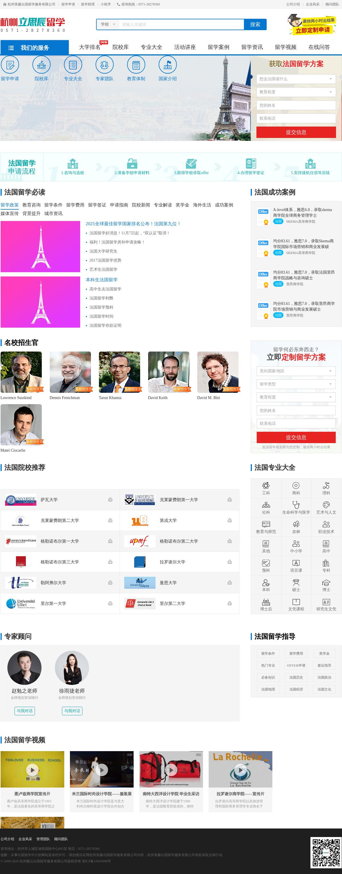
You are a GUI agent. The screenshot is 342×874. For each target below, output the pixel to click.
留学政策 (10, 205)
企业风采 (313, 4)
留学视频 (286, 47)
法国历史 (296, 677)
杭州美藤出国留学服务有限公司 (29, 4)
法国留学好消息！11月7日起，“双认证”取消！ (130, 233)
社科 (266, 508)
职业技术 (326, 527)
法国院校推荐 (24, 467)
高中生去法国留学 (105, 289)
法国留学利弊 (101, 298)
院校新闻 (141, 205)
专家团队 (105, 68)
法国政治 (324, 677)
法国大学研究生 (103, 251)
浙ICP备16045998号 (96, 861)
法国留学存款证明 (105, 325)
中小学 (296, 546)
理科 (326, 488)
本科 (266, 585)
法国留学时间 (101, 316)
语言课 (296, 566)
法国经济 (296, 689)
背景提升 (31, 213)
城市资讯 (53, 213)
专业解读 (163, 205)
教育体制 (136, 68)
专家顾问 (18, 636)
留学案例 (218, 47)
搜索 (255, 24)
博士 (326, 585)
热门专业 (268, 666)
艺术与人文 (326, 508)
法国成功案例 (274, 192)
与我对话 (25, 711)
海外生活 (202, 205)
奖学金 (182, 205)
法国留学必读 (24, 192)
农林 (296, 527)
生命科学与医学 (296, 508)
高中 (326, 546)
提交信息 (296, 132)
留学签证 (97, 205)
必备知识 (268, 677)
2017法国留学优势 (105, 260)
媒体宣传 (10, 213)
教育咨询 (31, 205)
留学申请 (68, 4)
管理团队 (43, 839)
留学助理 (88, 4)
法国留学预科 (101, 307)
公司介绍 (293, 4)
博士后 (266, 604)
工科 (266, 488)
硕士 (296, 585)
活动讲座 (185, 47)
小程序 (106, 4)
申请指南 (119, 205)
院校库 (121, 47)
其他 (266, 546)
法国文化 (324, 689)
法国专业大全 (274, 467)
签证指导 (324, 666)
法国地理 (268, 689)
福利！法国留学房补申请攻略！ (117, 242)
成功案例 (224, 205)
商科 (296, 488)
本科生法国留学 (102, 279)
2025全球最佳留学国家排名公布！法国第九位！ (133, 223)
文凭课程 (296, 604)
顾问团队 (332, 4)
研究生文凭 (326, 604)
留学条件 (53, 205)
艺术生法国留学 (103, 269)
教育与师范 (266, 527)
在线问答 (319, 47)
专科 (326, 566)
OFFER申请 (296, 666)
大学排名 (93, 45)
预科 (266, 566)
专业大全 (151, 47)
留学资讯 (252, 47)
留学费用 (75, 205)
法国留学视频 (24, 740)
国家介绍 (168, 68)
